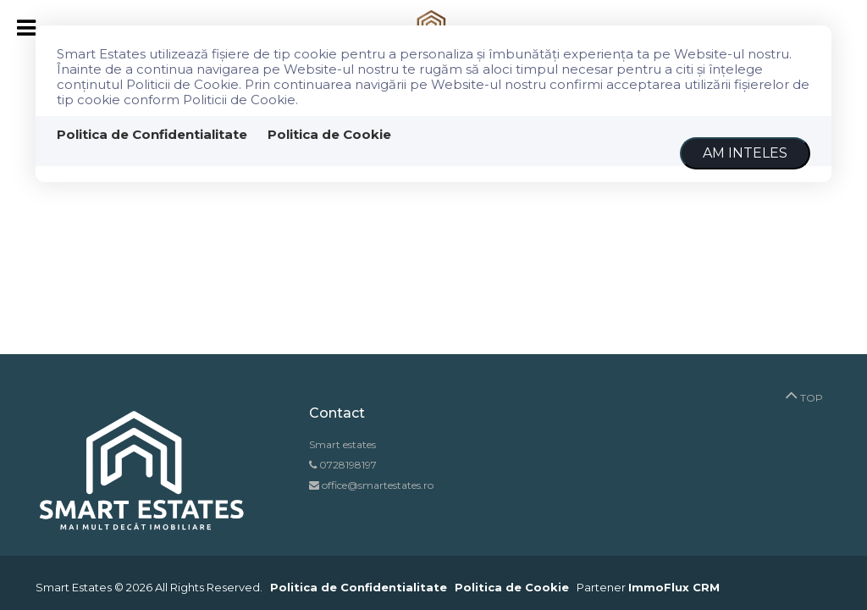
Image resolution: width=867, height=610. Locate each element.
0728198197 (348, 464)
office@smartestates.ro (376, 485)
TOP (804, 394)
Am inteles (745, 153)
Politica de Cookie (329, 134)
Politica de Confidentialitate (152, 134)
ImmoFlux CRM (674, 587)
